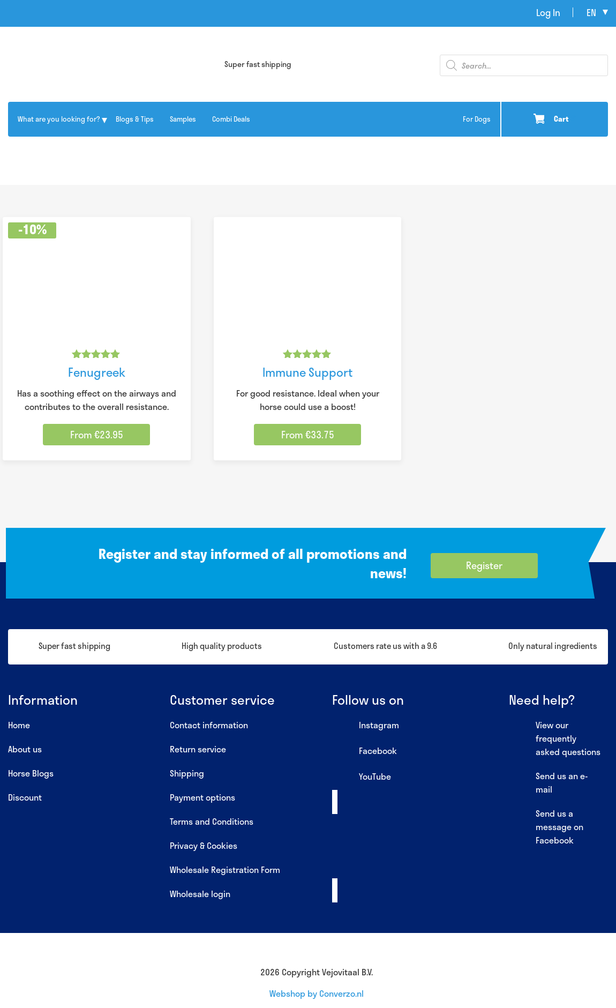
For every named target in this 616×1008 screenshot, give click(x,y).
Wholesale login (200, 893)
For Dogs (477, 119)
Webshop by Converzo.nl (316, 993)
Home (19, 724)
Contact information (209, 724)
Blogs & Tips (135, 119)
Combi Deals (231, 119)
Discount (25, 797)
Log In (548, 12)
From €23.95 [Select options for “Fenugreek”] (96, 434)
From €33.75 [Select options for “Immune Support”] (307, 434)
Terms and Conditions (211, 821)
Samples (183, 119)
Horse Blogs (31, 773)
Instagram (365, 725)
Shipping (187, 773)
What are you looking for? (59, 119)
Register (484, 565)
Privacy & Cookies (203, 845)
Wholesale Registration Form (225, 869)
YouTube (361, 777)
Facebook (364, 751)
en (591, 12)
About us (25, 749)
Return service (198, 749)
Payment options (202, 797)
